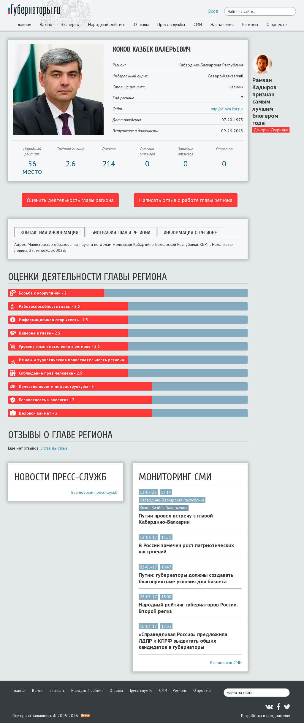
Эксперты (70, 24)
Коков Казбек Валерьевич (163, 507)
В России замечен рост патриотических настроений (186, 548)
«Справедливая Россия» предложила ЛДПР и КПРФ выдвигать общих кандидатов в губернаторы (183, 640)
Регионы (250, 24)
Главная (24, 24)
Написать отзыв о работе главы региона (185, 200)
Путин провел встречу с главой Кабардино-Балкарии (176, 518)
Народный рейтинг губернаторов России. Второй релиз (188, 607)
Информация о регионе (190, 233)
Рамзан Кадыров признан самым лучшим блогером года (265, 101)
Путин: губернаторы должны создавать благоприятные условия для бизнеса (186, 578)
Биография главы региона (121, 233)
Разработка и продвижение (266, 715)
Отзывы (141, 24)
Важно (46, 24)
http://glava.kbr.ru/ (227, 109)
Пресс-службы (171, 24)
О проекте (277, 24)
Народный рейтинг (106, 24)
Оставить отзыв (54, 448)
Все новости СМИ (226, 662)
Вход (213, 11)
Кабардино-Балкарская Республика (172, 500)
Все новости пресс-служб (94, 492)
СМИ (198, 24)
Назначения (222, 24)
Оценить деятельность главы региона (70, 200)
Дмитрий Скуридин (271, 130)
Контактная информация (49, 233)
